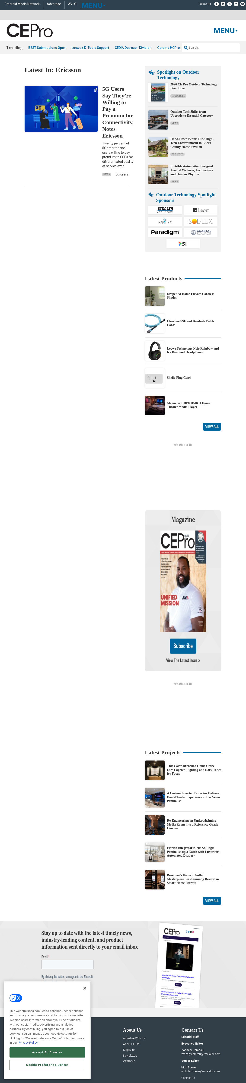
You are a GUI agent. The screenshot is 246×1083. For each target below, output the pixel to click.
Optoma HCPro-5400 (173, 48)
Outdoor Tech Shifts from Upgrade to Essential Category (191, 113)
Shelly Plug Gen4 (179, 377)
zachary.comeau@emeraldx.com (200, 1009)
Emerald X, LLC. (187, 1059)
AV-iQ (72, 4)
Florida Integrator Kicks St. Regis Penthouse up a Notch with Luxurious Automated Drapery (193, 807)
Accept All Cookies (47, 1052)
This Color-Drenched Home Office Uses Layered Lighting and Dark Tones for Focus (194, 725)
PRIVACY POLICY (208, 1070)
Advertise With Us (134, 993)
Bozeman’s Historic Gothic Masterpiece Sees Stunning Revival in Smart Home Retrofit (193, 834)
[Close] (85, 988)
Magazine (129, 1005)
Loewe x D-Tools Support (90, 48)
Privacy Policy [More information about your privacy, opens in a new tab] (28, 1042)
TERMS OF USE (185, 1070)
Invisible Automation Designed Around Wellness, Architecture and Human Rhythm (191, 170)
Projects (177, 154)
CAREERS (101, 1066)
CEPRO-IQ (129, 1016)
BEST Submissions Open (47, 48)
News (106, 174)
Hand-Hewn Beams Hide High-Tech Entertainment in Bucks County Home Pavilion (192, 143)
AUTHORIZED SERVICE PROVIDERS (131, 1066)
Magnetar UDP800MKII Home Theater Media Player (188, 405)
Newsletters (130, 1010)
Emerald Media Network (22, 4)
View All (212, 427)
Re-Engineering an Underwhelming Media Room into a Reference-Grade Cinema (192, 779)
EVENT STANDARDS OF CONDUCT (178, 1066)
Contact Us (188, 1033)
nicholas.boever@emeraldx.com (200, 1026)
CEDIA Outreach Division (133, 48)
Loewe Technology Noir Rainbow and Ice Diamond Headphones (193, 350)
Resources (178, 95)
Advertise (54, 4)
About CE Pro (131, 999)
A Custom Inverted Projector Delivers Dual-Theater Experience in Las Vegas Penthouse (193, 752)
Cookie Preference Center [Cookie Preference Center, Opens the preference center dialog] (47, 1065)
